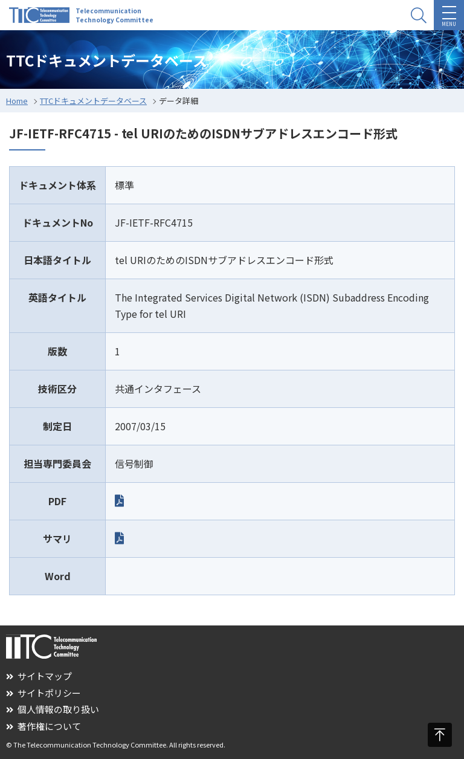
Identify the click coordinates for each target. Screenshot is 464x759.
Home (17, 100)
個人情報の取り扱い (52, 709)
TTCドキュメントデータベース (93, 100)
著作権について (43, 726)
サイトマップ (39, 676)
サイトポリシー (43, 692)
